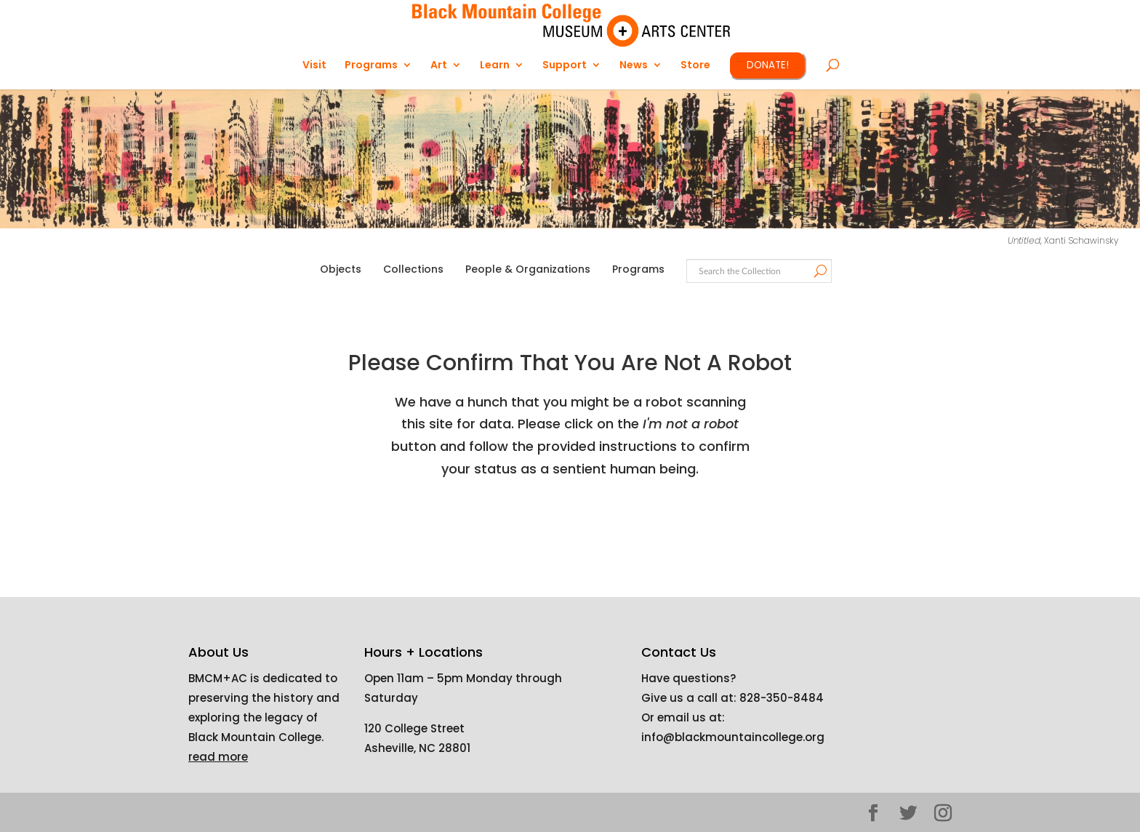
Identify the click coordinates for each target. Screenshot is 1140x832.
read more (218, 756)
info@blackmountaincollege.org (732, 737)
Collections (413, 269)
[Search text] (758, 271)
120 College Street (414, 728)
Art (438, 66)
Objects (340, 269)
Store (695, 66)
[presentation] (586, 526)
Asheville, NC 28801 (417, 748)
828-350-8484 (781, 697)
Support (564, 66)
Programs (371, 66)
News (633, 66)
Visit (314, 66)
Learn (495, 66)
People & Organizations (527, 269)
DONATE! (768, 65)
